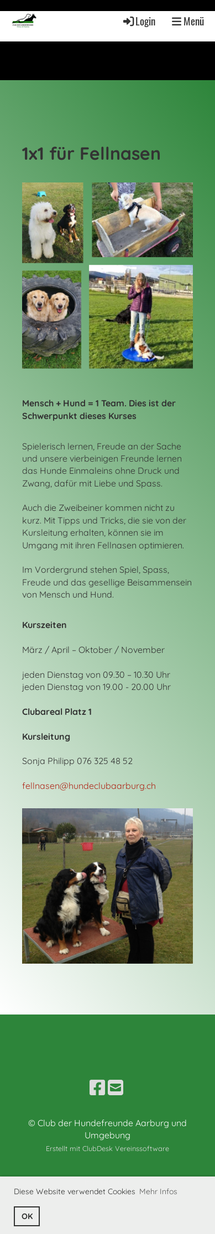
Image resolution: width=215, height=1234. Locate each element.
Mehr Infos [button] (158, 1191)
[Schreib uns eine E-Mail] (115, 1087)
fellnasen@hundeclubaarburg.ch (89, 785)
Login (138, 21)
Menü (188, 20)
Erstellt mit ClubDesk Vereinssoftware (107, 1148)
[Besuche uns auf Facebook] (97, 1087)
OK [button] (27, 1216)
